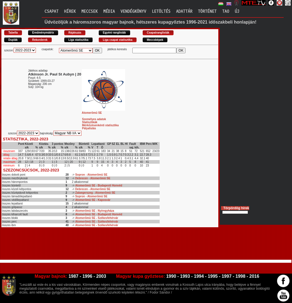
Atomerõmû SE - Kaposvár (92, 199)
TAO (225, 11)
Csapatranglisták (158, 32)
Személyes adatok (94, 119)
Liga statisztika (78, 39)
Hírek (70, 11)
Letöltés (161, 11)
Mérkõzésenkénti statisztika (100, 125)
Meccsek (89, 11)
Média (109, 11)
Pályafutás (89, 128)
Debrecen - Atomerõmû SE (92, 178)
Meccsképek (155, 39)
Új (237, 11)
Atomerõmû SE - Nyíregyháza (94, 210)
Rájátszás (74, 32)
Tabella (13, 32)
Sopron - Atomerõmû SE (91, 174)
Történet (207, 11)
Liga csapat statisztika (117, 39)
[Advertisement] (102, 245)
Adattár (184, 11)
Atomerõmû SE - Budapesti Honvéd (98, 185)
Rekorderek (40, 39)
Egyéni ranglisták (114, 32)
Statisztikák (89, 122)
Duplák (13, 39)
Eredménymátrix (43, 32)
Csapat (51, 11)
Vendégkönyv (133, 11)
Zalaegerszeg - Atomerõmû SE (95, 192)
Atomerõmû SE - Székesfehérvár (96, 217)
